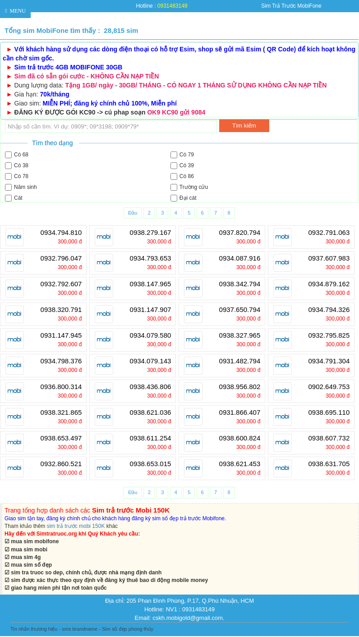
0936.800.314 (61, 387)
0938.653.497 (61, 438)
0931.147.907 (150, 309)
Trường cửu (189, 187)
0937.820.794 (240, 232)
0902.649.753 (329, 387)
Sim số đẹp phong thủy (127, 629)
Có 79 (182, 154)
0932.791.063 (329, 232)
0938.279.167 (150, 232)
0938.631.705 (329, 464)
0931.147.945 (61, 335)
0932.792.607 (61, 284)
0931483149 (172, 6)
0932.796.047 (61, 258)
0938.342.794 (240, 284)
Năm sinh (21, 187)
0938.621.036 (150, 412)
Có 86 (182, 176)
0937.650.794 (240, 309)
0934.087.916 (240, 258)
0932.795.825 (329, 335)
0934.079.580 (150, 335)
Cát (14, 198)
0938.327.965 (240, 335)
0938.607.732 (329, 438)
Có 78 (16, 176)
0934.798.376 (61, 361)
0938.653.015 (150, 464)
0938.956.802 (240, 387)
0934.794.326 (329, 309)
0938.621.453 (240, 464)
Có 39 (182, 165)
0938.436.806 (150, 387)
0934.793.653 (150, 258)
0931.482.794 (240, 361)
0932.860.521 (61, 464)
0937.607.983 (329, 258)
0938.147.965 (150, 284)
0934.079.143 (150, 361)
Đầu (132, 212)
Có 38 (16, 165)
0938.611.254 (150, 438)
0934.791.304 (329, 361)
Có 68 (16, 154)
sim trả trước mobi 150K (76, 526)
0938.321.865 (61, 412)
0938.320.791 (61, 309)
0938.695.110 (329, 412)
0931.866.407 (240, 412)
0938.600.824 (240, 438)
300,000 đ (70, 241)
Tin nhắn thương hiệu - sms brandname (53, 629)
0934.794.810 (61, 232)
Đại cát (183, 198)
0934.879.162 (329, 284)
